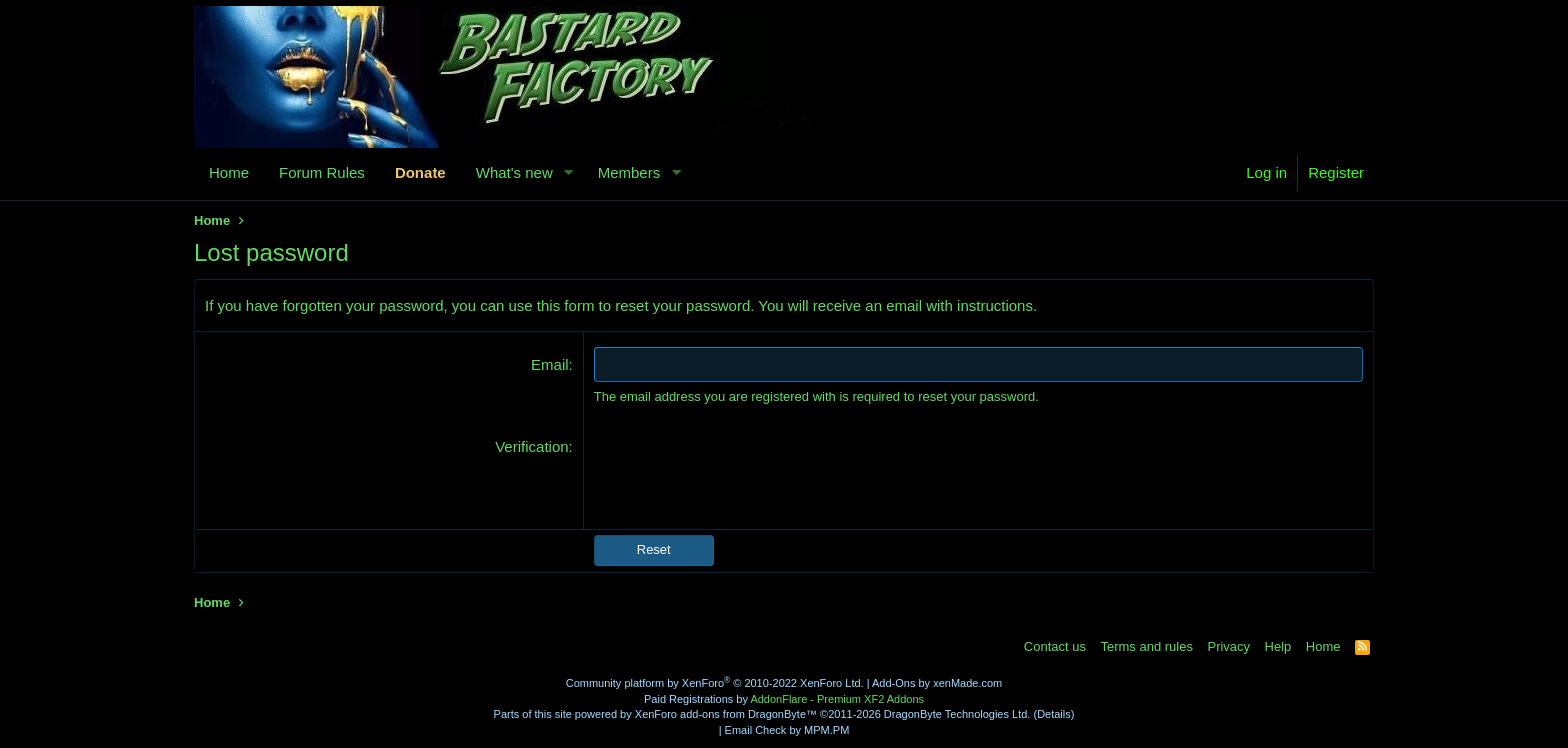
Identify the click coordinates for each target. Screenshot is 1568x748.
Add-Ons (893, 683)
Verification (531, 446)
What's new (514, 172)
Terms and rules (1146, 646)
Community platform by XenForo (715, 683)
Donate (420, 172)
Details (1054, 714)
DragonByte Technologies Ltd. (957, 714)
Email (550, 364)
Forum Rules (322, 172)
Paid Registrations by (784, 699)
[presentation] (746, 475)
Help (1278, 646)
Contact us (1055, 646)
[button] (569, 172)
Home (229, 172)
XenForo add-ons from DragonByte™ (726, 714)
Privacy (1228, 646)
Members (629, 172)
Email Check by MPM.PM (787, 730)
